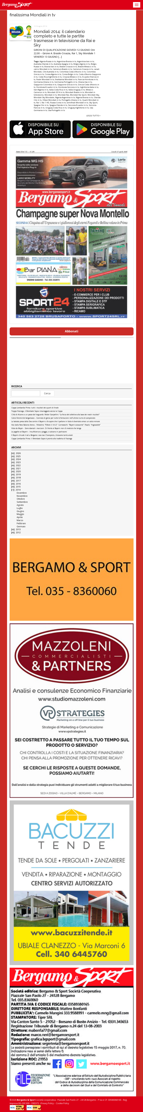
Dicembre (22, 492)
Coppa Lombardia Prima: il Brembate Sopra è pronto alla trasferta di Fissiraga (41, 439)
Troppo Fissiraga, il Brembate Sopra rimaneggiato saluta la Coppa (36, 411)
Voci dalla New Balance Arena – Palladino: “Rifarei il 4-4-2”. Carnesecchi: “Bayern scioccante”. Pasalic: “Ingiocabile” (55, 425)
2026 (18, 453)
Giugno (20, 511)
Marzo (20, 520)
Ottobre (21, 498)
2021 (18, 468)
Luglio (20, 508)
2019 (18, 474)
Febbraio (21, 523)
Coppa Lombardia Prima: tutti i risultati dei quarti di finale (35, 408)
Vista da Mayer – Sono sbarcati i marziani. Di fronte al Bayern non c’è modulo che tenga (46, 428)
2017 (18, 480)
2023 (18, 462)
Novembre (22, 495)
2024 (18, 459)
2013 (18, 529)
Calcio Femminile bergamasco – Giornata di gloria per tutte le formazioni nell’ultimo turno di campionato (53, 418)
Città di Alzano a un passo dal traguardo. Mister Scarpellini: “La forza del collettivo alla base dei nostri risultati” (55, 415)
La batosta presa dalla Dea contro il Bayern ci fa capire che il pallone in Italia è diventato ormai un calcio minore (55, 422)
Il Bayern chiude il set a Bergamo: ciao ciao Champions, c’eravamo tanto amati (42, 435)
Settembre (22, 501)
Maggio (20, 514)
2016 (18, 483)
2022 (18, 465)
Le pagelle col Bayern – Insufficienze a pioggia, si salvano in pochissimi (39, 432)
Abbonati (71, 331)
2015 (18, 486)
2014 (18, 489)
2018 (18, 477)
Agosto (20, 505)
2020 (18, 471)
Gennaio (21, 526)
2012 (18, 532)
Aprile (20, 517)
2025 (18, 456)
